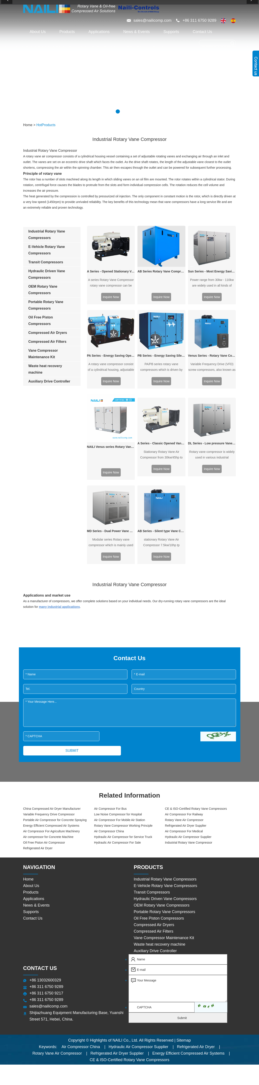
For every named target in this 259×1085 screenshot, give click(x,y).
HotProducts (45, 125)
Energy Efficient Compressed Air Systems (51, 695)
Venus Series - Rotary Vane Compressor (212, 314)
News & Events (136, 32)
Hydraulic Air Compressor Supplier (188, 707)
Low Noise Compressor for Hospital (118, 684)
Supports (171, 32)
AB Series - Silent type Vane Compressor (161, 401)
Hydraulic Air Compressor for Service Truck (123, 707)
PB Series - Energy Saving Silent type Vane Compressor (161, 314)
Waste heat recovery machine (159, 814)
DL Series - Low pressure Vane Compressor (212, 357)
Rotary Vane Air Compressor (184, 690)
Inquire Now (111, 297)
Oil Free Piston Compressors (159, 788)
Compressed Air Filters (153, 801)
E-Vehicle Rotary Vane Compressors (165, 756)
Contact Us (202, 32)
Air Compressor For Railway (184, 684)
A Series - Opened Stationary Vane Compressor (111, 271)
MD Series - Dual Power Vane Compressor (111, 401)
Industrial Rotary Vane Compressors (165, 749)
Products (67, 32)
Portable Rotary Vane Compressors (164, 782)
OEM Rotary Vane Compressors (162, 775)
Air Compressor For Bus (110, 678)
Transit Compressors (152, 762)
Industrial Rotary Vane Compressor (188, 712)
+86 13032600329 (45, 850)
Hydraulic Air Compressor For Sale (117, 712)
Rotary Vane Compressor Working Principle (123, 695)
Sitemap (184, 910)
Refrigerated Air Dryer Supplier (185, 695)
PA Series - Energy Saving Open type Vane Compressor (111, 314)
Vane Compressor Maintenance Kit (164, 808)
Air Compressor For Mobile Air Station (119, 690)
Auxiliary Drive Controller (155, 821)
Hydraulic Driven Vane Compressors (165, 769)
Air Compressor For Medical (184, 701)
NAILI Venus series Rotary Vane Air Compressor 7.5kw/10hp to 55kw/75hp (111, 357)
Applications (99, 32)
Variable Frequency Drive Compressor (49, 684)
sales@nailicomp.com (152, 20)
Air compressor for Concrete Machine (48, 707)
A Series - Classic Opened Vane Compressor (161, 357)
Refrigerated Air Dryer (38, 718)
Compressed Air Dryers (154, 795)
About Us (38, 32)
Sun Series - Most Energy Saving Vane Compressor (212, 251)
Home (28, 125)
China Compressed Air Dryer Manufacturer (52, 678)
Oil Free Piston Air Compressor (44, 712)
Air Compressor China (109, 701)
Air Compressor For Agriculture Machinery (51, 701)
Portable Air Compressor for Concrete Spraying (55, 690)
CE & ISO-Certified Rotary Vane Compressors (196, 678)
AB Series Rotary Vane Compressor (161, 271)
